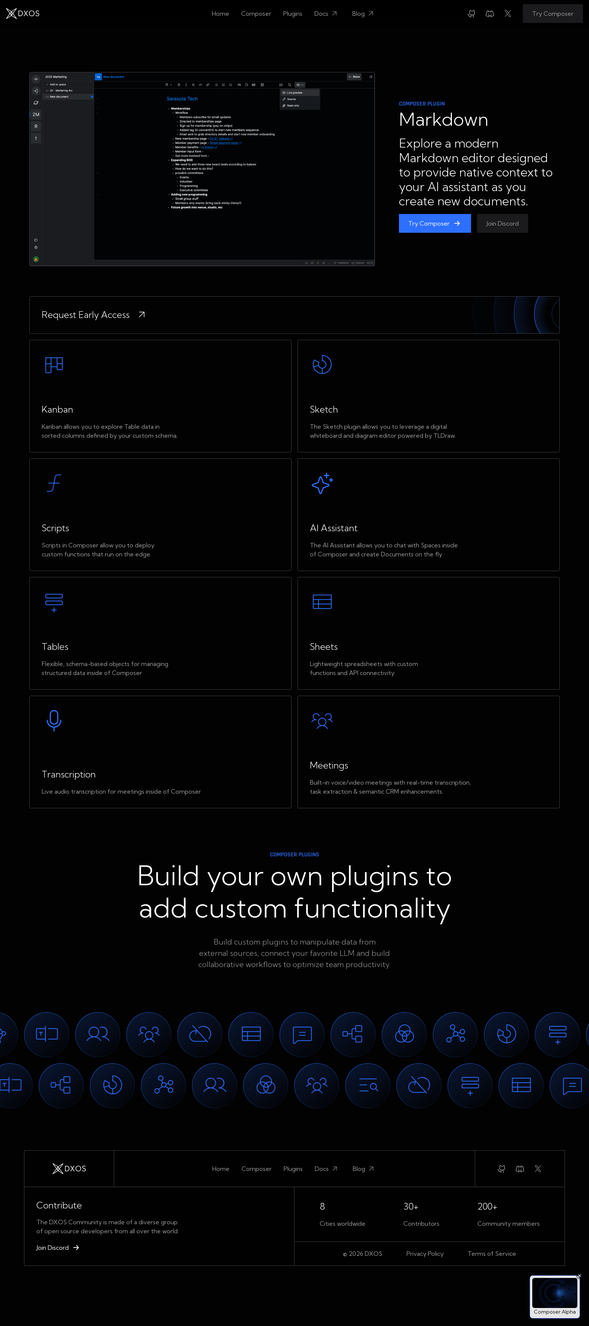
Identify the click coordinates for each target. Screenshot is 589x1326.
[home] (22, 13)
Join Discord (502, 223)
